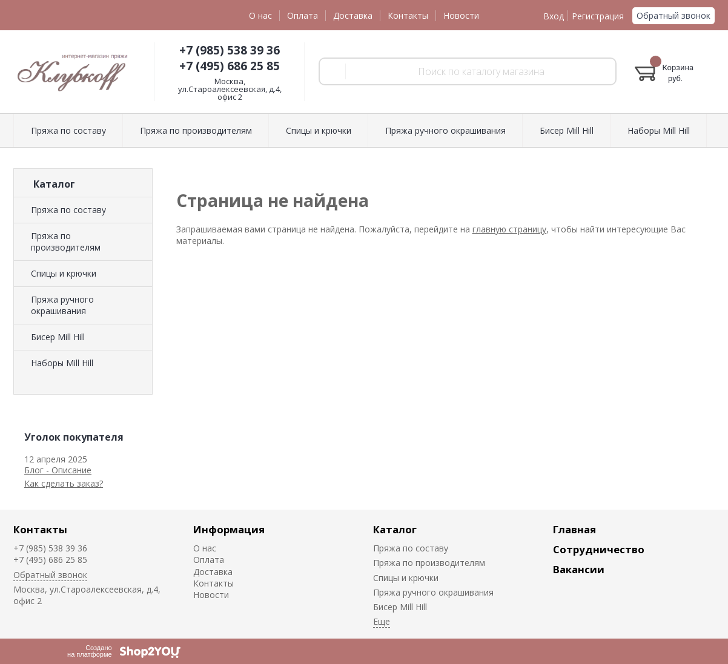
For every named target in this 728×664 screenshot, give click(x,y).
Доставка (352, 15)
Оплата (302, 15)
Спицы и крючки (318, 130)
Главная (574, 529)
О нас (260, 15)
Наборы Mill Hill (658, 130)
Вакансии (578, 569)
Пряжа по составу (68, 130)
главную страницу (509, 229)
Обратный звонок (673, 15)
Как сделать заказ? (63, 483)
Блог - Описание (57, 470)
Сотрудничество (598, 549)
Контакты (408, 15)
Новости (461, 15)
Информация (229, 529)
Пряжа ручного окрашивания (445, 130)
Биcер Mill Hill (567, 130)
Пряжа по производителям (196, 130)
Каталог (395, 529)
